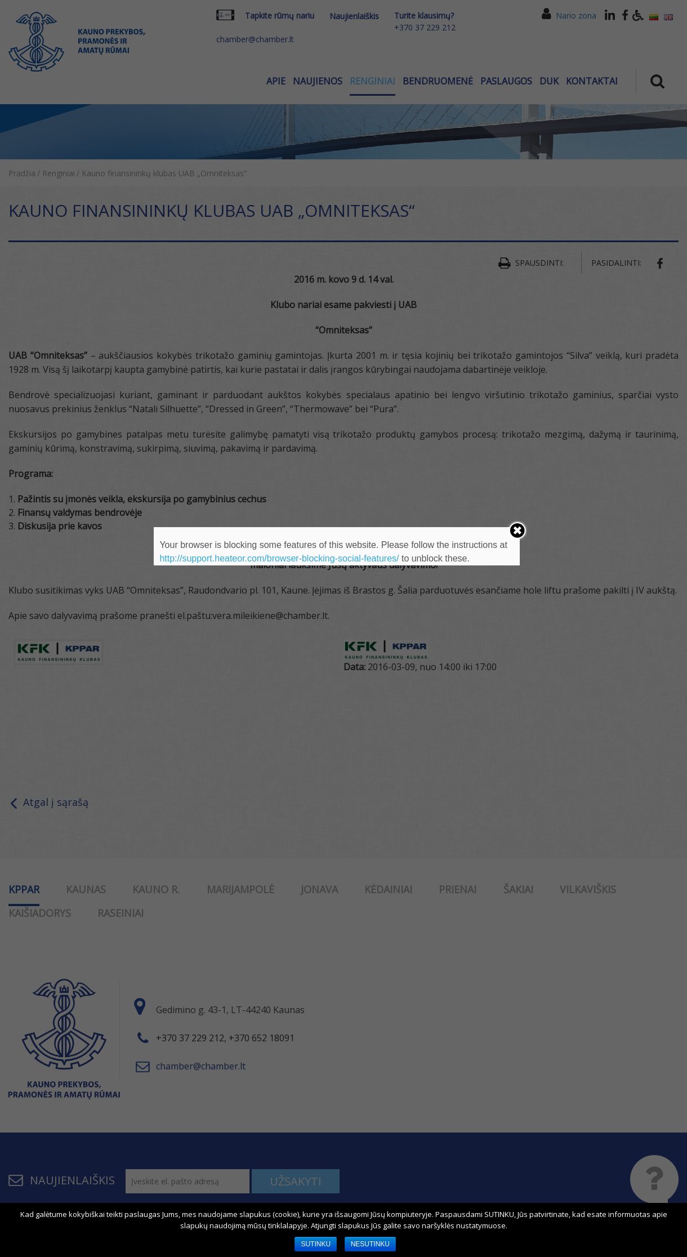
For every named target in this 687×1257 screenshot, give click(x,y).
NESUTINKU (370, 1244)
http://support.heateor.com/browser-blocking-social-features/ (279, 558)
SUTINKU (316, 1244)
